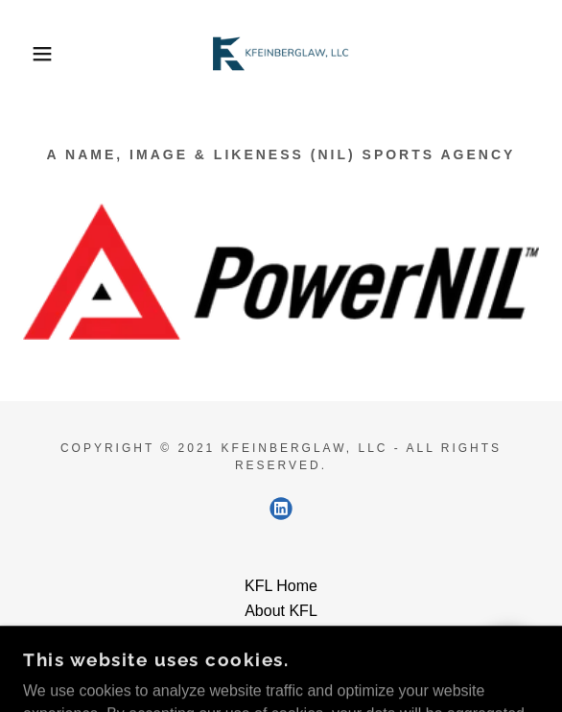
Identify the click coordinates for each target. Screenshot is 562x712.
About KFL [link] (281, 611)
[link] (281, 53)
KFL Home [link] (281, 586)
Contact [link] (280, 636)
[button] (38, 54)
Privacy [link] (281, 661)
